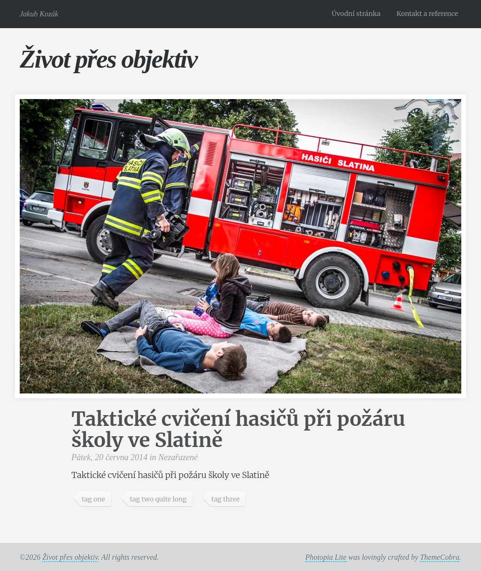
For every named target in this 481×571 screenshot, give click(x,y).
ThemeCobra (439, 557)
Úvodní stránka (356, 13)
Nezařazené (178, 457)
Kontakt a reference (427, 13)
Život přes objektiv (108, 59)
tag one (93, 499)
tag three (225, 499)
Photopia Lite (326, 557)
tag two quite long (158, 499)
